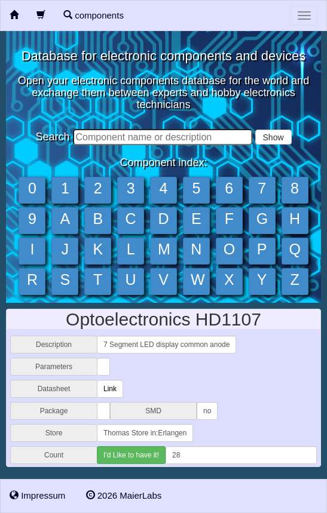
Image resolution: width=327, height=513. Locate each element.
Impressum (37, 495)
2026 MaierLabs (124, 495)
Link (110, 389)
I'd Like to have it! (131, 455)
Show (273, 137)
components (93, 15)
